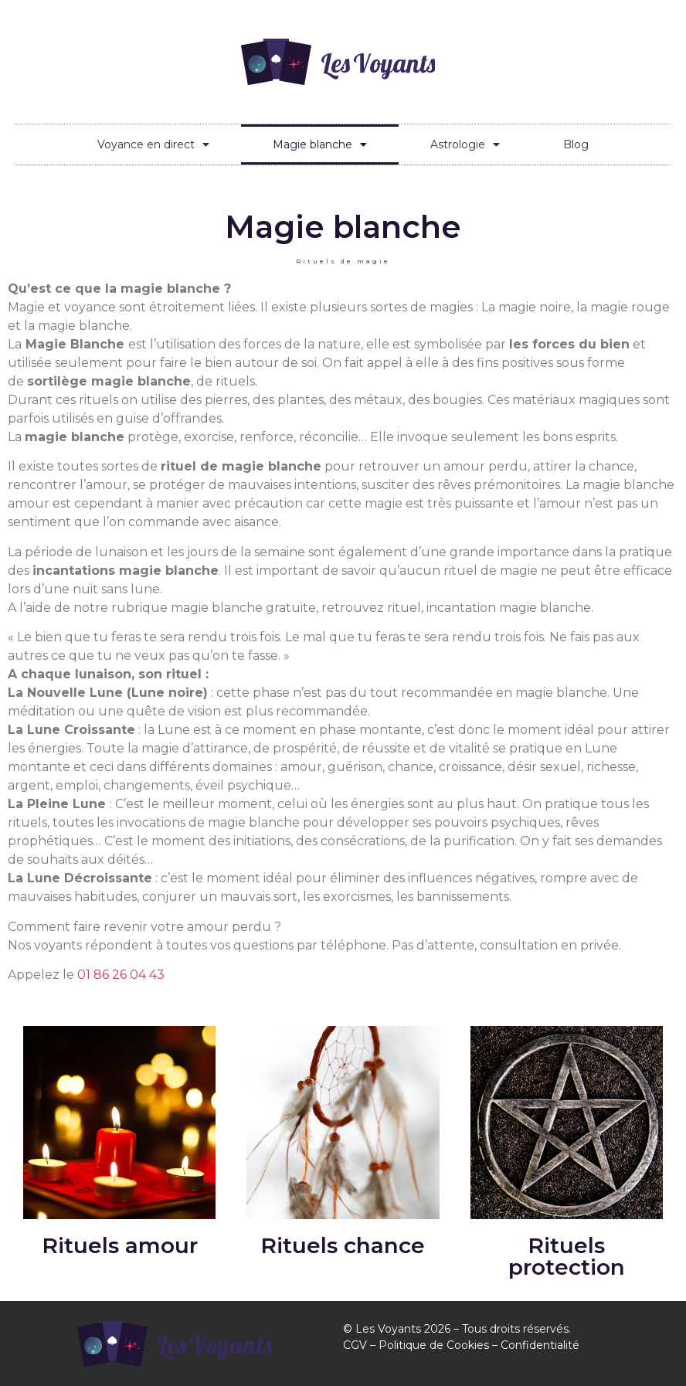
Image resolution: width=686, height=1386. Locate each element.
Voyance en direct (153, 144)
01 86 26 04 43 (121, 974)
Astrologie (465, 144)
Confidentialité (540, 1345)
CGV (355, 1345)
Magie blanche (320, 144)
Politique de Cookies (434, 1345)
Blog (576, 144)
